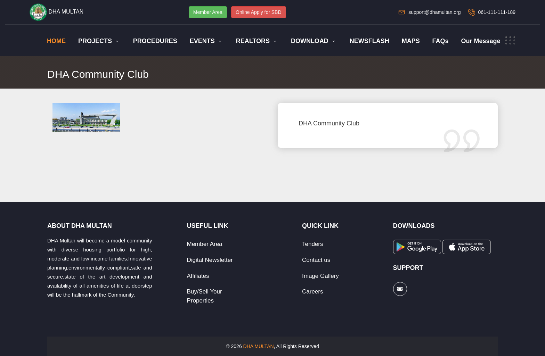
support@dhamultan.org (434, 12)
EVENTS (202, 41)
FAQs (440, 41)
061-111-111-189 (496, 12)
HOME (56, 41)
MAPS (411, 41)
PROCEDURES (155, 41)
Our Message (480, 41)
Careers (312, 291)
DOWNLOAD (309, 41)
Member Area (207, 12)
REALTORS (253, 41)
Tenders (312, 244)
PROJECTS (95, 41)
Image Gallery (320, 276)
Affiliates (198, 276)
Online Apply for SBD (259, 12)
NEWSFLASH (369, 41)
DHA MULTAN (258, 346)
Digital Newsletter (210, 260)
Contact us (316, 260)
